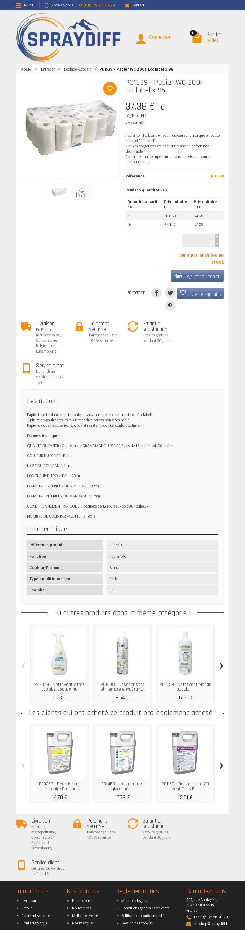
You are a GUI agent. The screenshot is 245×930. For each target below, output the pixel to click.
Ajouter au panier (197, 276)
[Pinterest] (170, 305)
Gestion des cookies (137, 866)
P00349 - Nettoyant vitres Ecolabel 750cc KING (60, 655)
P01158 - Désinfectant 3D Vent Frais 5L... (185, 755)
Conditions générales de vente (145, 851)
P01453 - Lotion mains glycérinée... (122, 755)
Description (41, 370)
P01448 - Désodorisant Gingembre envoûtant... (122, 655)
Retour (27, 851)
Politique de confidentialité (142, 858)
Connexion (160, 36)
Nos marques (83, 866)
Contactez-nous (34, 866)
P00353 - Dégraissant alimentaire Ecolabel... (59, 755)
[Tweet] (170, 293)
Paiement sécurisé (36, 858)
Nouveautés (81, 851)
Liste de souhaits (200, 293)
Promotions (81, 843)
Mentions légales (134, 843)
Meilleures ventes (85, 858)
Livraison (29, 843)
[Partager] (156, 293)
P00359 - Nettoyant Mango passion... (185, 655)
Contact (134, 5)
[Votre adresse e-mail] (123, 889)
